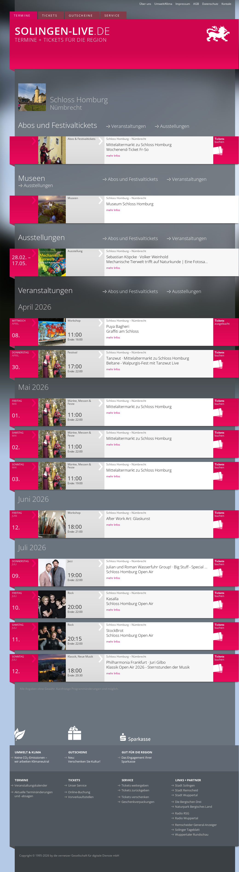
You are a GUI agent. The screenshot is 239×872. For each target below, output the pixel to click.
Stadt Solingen (185, 785)
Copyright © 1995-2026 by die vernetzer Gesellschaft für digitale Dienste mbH (69, 855)
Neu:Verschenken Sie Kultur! (84, 759)
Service (112, 15)
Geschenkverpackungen (137, 802)
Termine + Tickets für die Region (78, 31)
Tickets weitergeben (135, 785)
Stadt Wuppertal (186, 795)
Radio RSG (182, 813)
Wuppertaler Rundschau (191, 834)
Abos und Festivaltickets (133, 179)
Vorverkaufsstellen (81, 797)
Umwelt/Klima (163, 4)
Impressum (183, 4)
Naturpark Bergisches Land (193, 806)
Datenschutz (210, 4)
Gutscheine (81, 15)
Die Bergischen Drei (188, 802)
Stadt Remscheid (186, 790)
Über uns (145, 4)
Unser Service (77, 785)
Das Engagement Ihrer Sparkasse (136, 759)
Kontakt (226, 4)
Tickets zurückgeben (135, 790)
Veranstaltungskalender (30, 785)
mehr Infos (113, 155)
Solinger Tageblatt (187, 830)
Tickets (49, 15)
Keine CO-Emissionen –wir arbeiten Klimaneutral (31, 759)
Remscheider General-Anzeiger (196, 825)
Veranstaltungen (128, 126)
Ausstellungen (174, 126)
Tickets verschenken (135, 797)
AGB (196, 4)
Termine (22, 15)
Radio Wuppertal (186, 818)
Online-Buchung (79, 792)
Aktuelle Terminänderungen (33, 794)
